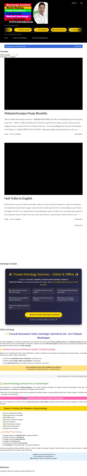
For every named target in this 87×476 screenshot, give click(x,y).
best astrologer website (17, 471)
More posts (79, 225)
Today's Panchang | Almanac (40, 38)
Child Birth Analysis (25, 30)
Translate (11, 56)
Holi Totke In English (18, 198)
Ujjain (18, 450)
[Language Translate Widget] (9, 55)
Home (6, 38)
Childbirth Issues (10, 417)
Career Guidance (60, 30)
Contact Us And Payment (20, 38)
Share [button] (6, 134)
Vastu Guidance (43, 30)
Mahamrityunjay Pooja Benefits (25, 113)
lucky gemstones (72, 387)
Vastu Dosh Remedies (11, 428)
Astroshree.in (6, 387)
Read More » (79, 134)
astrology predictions (19, 448)
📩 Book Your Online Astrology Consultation (43, 314)
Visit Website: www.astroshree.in (44, 456)
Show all (78, 46)
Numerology (77, 30)
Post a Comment (15, 134)
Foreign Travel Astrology (12, 426)
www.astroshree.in (55, 369)
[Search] (74, 3)
